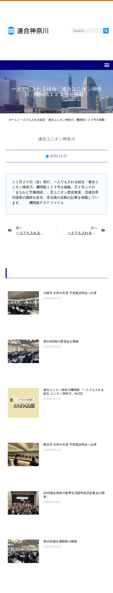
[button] (107, 65)
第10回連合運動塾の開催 (60, 541)
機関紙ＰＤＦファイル (46, 203)
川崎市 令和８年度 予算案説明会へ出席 (70, 293)
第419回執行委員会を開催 (61, 341)
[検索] (106, 30)
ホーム (13, 119)
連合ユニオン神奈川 (56, 139)
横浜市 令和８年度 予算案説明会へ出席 (70, 444)
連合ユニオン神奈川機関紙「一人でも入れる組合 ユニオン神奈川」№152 (73, 391)
